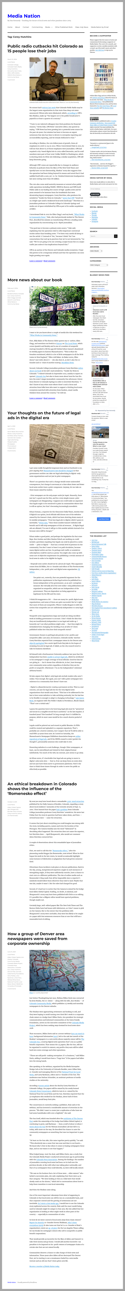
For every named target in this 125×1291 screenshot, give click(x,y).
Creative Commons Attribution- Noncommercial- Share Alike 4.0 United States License (103, 123)
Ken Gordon (17, 438)
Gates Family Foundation (16, 973)
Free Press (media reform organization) (104, 573)
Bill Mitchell (95, 542)
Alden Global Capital (14, 807)
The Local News (71, 343)
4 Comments (12, 988)
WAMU (17, 73)
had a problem (61, 810)
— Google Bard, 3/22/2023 (98, 147)
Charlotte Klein (96, 552)
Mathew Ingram (97, 595)
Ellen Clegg (11, 298)
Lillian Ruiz (17, 978)
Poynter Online (96, 620)
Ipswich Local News (14, 300)
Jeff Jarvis (95, 585)
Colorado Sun (41, 376)
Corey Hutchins (12, 69)
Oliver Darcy (95, 614)
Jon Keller (95, 589)
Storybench (95, 626)
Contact (26, 27)
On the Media (96, 616)
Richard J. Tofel (96, 622)
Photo (31, 993)
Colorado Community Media (40, 1003)
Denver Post (11, 971)
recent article (44, 1086)
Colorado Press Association (46, 1160)
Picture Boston (96, 618)
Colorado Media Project (15, 963)
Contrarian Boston (97, 558)
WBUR (10, 75)
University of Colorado (14, 986)
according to (72, 113)
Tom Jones (95, 637)
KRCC (9, 73)
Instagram (95, 221)
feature (59, 343)
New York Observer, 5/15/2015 (101, 160)
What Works (95, 641)
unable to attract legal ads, (57, 657)
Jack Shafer (95, 579)
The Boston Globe (107, 108)
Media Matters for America (100, 602)
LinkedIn (94, 219)
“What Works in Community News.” (43, 335)
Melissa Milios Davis (14, 980)
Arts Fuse (94, 540)
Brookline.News (68, 363)
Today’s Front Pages (98, 634)
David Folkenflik (97, 567)
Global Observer (96, 575)
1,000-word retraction (75, 801)
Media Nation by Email (99, 27)
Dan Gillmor (95, 563)
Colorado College (13, 65)
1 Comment (11, 80)
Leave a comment (35, 261)
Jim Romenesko (13, 815)
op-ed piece (53, 1228)
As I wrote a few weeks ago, (48, 1203)
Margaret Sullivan (97, 591)
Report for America (36, 1223)
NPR (13, 73)
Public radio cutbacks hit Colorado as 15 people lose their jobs (45, 48)
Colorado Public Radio (15, 67)
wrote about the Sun (37, 1127)
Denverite (11, 71)
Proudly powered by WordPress (27, 1282)
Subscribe (95, 194)
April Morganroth (13, 809)
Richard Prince (96, 624)
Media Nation (24, 16)
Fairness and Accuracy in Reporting (103, 571)
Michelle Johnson (97, 606)
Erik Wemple (96, 569)
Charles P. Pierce (97, 548)
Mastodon (95, 217)
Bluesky (94, 213)
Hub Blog (94, 577)
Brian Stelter (95, 546)
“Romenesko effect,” (60, 851)
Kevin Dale (17, 71)
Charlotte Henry (97, 550)
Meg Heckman (96, 604)
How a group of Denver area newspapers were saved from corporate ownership (37, 938)
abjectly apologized (36, 643)
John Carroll (95, 587)
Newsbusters (96, 610)
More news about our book (35, 279)
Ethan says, (43, 523)
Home (10, 27)
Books (47, 27)
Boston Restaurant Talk (99, 544)
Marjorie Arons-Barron (99, 593)
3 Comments (12, 451)
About (17, 27)
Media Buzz (95, 600)
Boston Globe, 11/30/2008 (100, 168)
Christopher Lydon (97, 554)
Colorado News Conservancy (40, 1091)
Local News (11, 62)
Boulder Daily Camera (15, 811)
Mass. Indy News (81, 27)
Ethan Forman (18, 435)
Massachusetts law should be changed (58, 471)
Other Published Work (64, 27)
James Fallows (96, 581)
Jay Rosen (95, 583)
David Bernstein (97, 565)
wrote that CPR (68, 198)
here (55, 1036)
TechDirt (94, 630)
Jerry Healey (11, 975)
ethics (20, 813)
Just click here (99, 50)
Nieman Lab (95, 612)
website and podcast (98, 98)
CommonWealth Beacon (99, 556)
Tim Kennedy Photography (100, 632)
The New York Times (103, 106)
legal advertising (13, 440)
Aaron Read (11, 431)
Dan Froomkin (96, 561)
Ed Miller (10, 435)
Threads (94, 215)
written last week (49, 108)
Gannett (18, 298)
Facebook (95, 211)
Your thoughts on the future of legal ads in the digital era (44, 415)
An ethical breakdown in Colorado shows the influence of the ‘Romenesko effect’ (42, 788)
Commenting (37, 27)
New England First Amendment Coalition (104, 608)
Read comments (49, 261)
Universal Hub (96, 639)
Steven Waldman (17, 984)
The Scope (95, 628)
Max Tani (94, 598)
